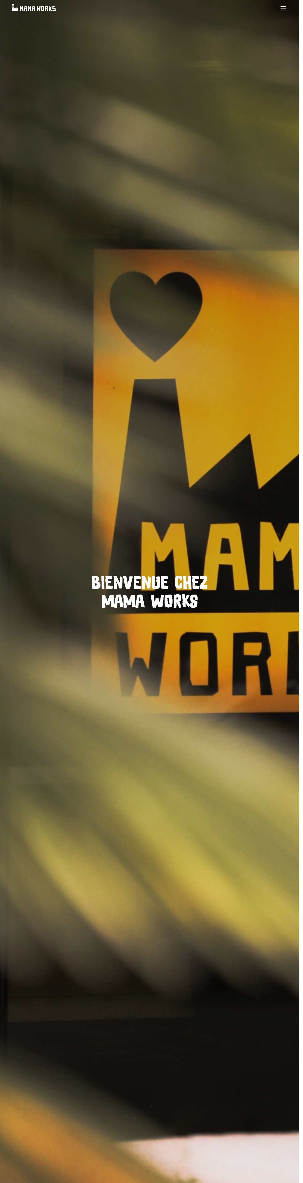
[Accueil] (34, 8)
